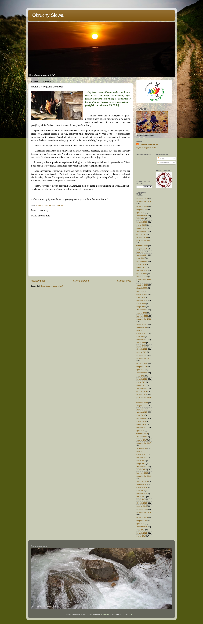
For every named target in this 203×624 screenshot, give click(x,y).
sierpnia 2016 (141, 484)
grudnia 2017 (141, 440)
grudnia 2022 (141, 313)
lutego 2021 (141, 385)
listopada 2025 (142, 198)
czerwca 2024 (141, 255)
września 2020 (142, 403)
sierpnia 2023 (141, 288)
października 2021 (143, 358)
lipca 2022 (140, 330)
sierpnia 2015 (141, 521)
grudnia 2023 (141, 274)
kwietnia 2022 (141, 340)
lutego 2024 (141, 267)
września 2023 (142, 285)
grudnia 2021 (141, 352)
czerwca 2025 (141, 216)
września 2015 (142, 517)
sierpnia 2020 (141, 406)
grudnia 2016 (141, 470)
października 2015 (143, 512)
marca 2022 (141, 343)
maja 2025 (140, 219)
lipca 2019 (140, 431)
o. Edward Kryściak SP (148, 144)
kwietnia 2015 (141, 533)
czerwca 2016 (141, 487)
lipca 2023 (140, 291)
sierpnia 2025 (141, 210)
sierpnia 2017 (141, 448)
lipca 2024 (140, 252)
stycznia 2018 (141, 437)
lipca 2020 (140, 409)
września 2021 (142, 363)
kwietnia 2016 (141, 494)
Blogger (133, 614)
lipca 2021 (140, 370)
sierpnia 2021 (141, 367)
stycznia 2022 (141, 349)
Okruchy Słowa (48, 15)
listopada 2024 (142, 237)
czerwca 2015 (141, 527)
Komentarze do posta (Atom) (52, 286)
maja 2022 (140, 337)
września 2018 (142, 434)
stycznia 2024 (141, 270)
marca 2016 (141, 497)
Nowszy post (38, 280)
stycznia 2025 (141, 231)
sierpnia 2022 (141, 327)
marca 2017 (141, 461)
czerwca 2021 (141, 373)
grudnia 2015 (141, 506)
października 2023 (143, 280)
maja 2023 (140, 297)
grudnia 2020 (141, 391)
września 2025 (142, 206)
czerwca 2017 (141, 454)
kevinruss (105, 614)
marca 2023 (141, 304)
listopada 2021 (142, 355)
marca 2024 (141, 264)
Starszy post (124, 280)
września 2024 (142, 246)
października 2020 (143, 397)
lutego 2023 (141, 307)
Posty (161, 158)
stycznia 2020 (141, 428)
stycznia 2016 (141, 503)
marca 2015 (141, 536)
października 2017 (143, 443)
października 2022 (143, 319)
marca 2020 (141, 421)
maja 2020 (140, 415)
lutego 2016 (141, 500)
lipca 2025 (140, 213)
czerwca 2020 (141, 412)
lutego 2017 (141, 464)
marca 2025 (141, 225)
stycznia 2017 (141, 467)
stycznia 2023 (141, 310)
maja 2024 (140, 258)
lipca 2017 (140, 451)
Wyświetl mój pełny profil (146, 148)
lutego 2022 (141, 346)
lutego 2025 (141, 228)
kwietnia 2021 (141, 379)
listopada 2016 (142, 473)
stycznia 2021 (141, 388)
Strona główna (81, 280)
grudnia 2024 (141, 234)
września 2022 (142, 324)
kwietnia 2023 (141, 300)
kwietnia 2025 (141, 222)
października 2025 (143, 201)
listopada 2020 (142, 394)
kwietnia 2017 (141, 458)
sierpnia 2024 (141, 249)
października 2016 (143, 476)
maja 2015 (140, 530)
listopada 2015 (142, 509)
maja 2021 (140, 376)
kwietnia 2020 (141, 418)
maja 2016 (140, 491)
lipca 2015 (140, 524)
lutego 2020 (141, 424)
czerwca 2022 (141, 333)
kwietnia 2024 (141, 261)
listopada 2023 (142, 277)
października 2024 (143, 241)
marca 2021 (141, 382)
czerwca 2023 (141, 294)
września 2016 (142, 481)
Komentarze (163, 163)
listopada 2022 (142, 316)
